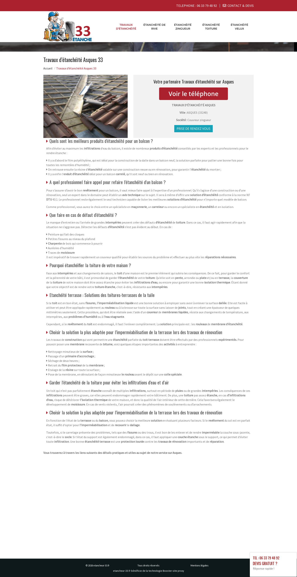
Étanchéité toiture (211, 26)
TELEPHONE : (196, 5)
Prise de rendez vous (193, 128)
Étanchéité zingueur (182, 26)
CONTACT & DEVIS (240, 5)
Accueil (47, 68)
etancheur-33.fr (101, 565)
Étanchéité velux (239, 26)
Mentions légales (199, 565)
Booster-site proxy (173, 570)
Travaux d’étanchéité (126, 26)
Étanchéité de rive (154, 26)
